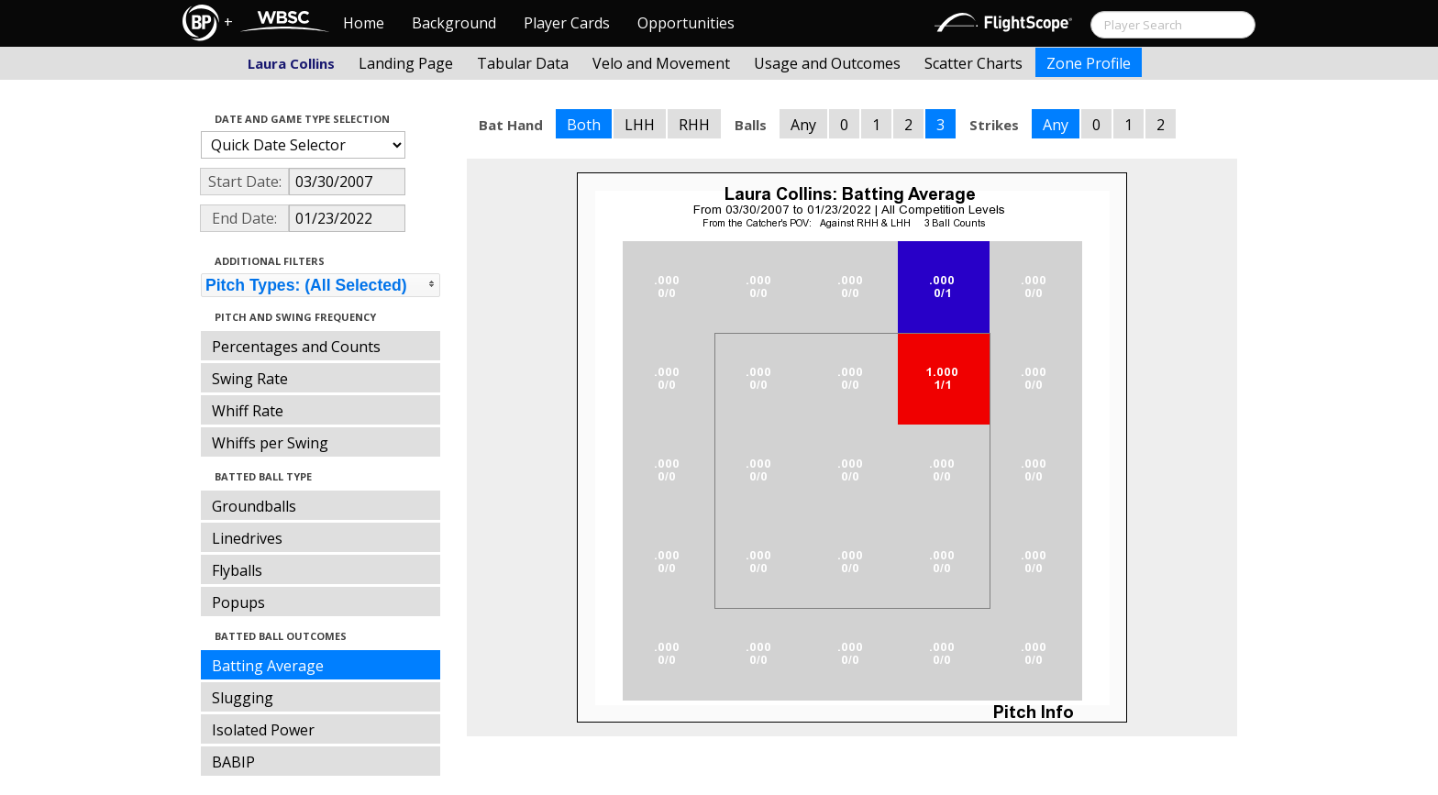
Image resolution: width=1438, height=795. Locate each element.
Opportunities (686, 23)
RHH (694, 125)
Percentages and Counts (296, 347)
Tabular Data (523, 63)
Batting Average (268, 666)
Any (803, 125)
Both (584, 125)
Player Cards (567, 23)
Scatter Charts (973, 63)
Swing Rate (250, 379)
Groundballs (254, 506)
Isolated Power (263, 730)
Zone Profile (1088, 63)
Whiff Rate (247, 411)
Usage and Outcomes (827, 63)
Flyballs (237, 570)
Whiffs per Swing (270, 443)
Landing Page (406, 63)
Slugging (242, 698)
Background (454, 23)
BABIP (233, 762)
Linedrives (247, 538)
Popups (238, 602)
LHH (640, 125)
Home (363, 23)
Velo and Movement (661, 63)
